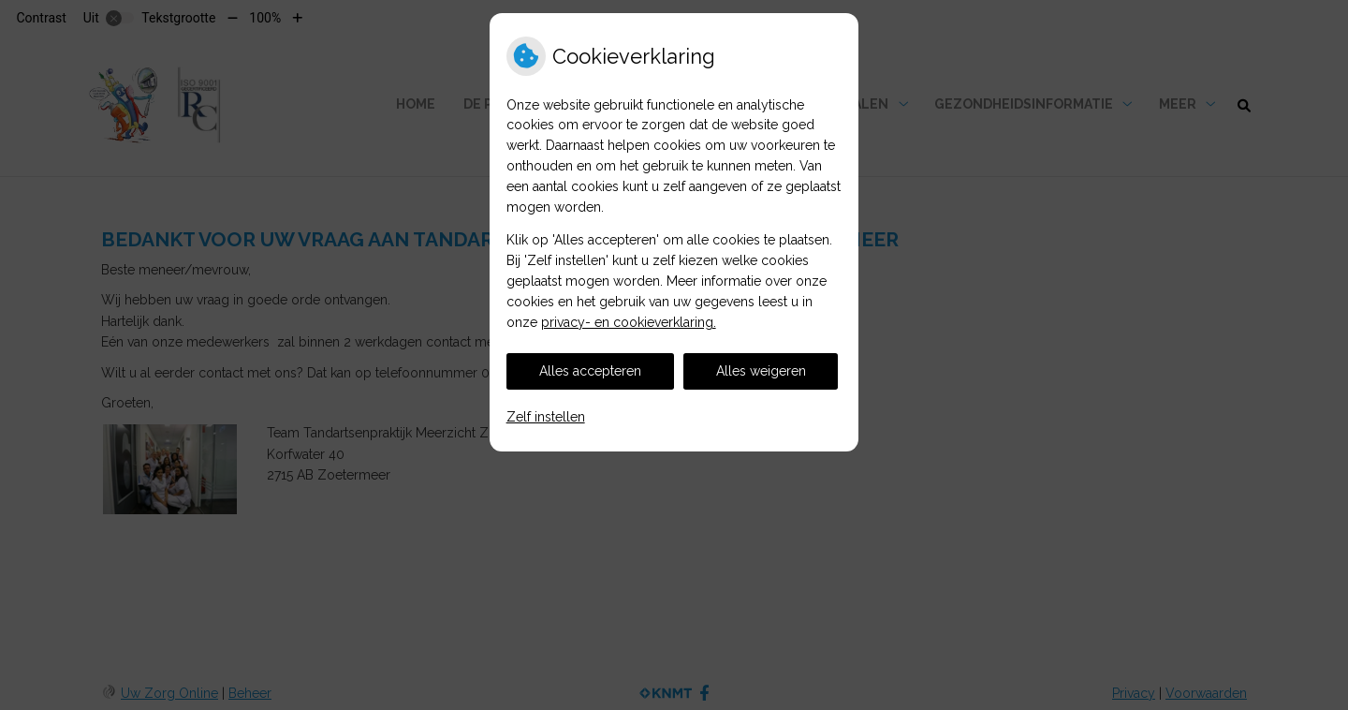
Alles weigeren (761, 370)
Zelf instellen (545, 416)
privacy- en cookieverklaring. (628, 322)
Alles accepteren (590, 370)
